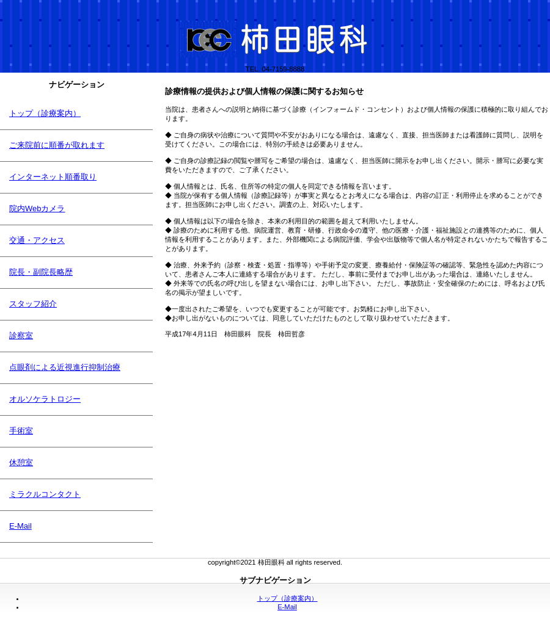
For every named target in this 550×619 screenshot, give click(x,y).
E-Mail (287, 606)
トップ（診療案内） (287, 598)
